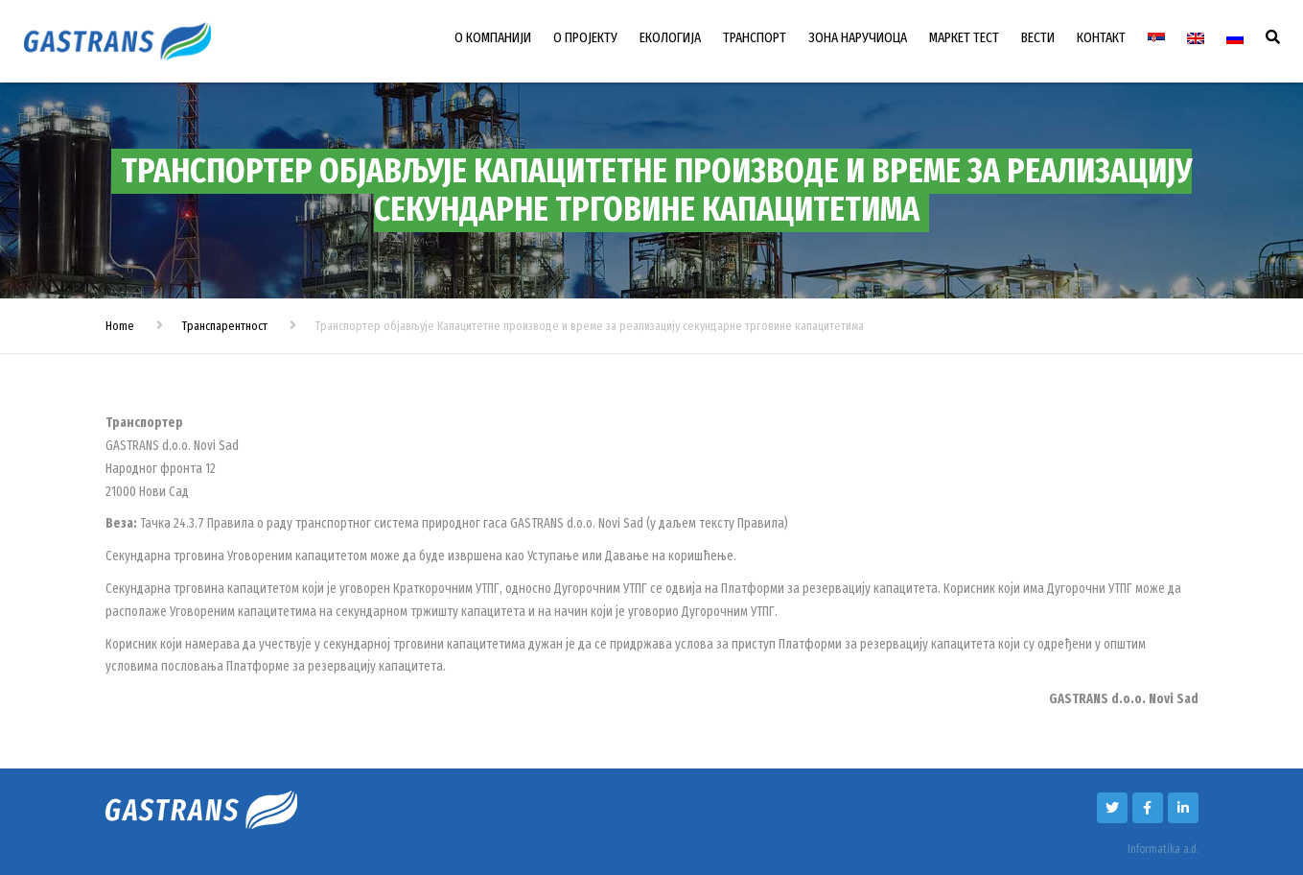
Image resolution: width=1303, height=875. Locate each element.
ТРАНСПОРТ (754, 37)
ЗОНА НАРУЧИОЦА (857, 37)
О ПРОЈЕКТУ (585, 37)
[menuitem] (1156, 38)
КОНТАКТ (1101, 37)
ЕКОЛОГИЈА (670, 37)
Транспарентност (225, 326)
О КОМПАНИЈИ (492, 37)
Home (119, 326)
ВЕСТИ (1038, 37)
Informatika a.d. (1163, 849)
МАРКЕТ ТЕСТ (964, 37)
